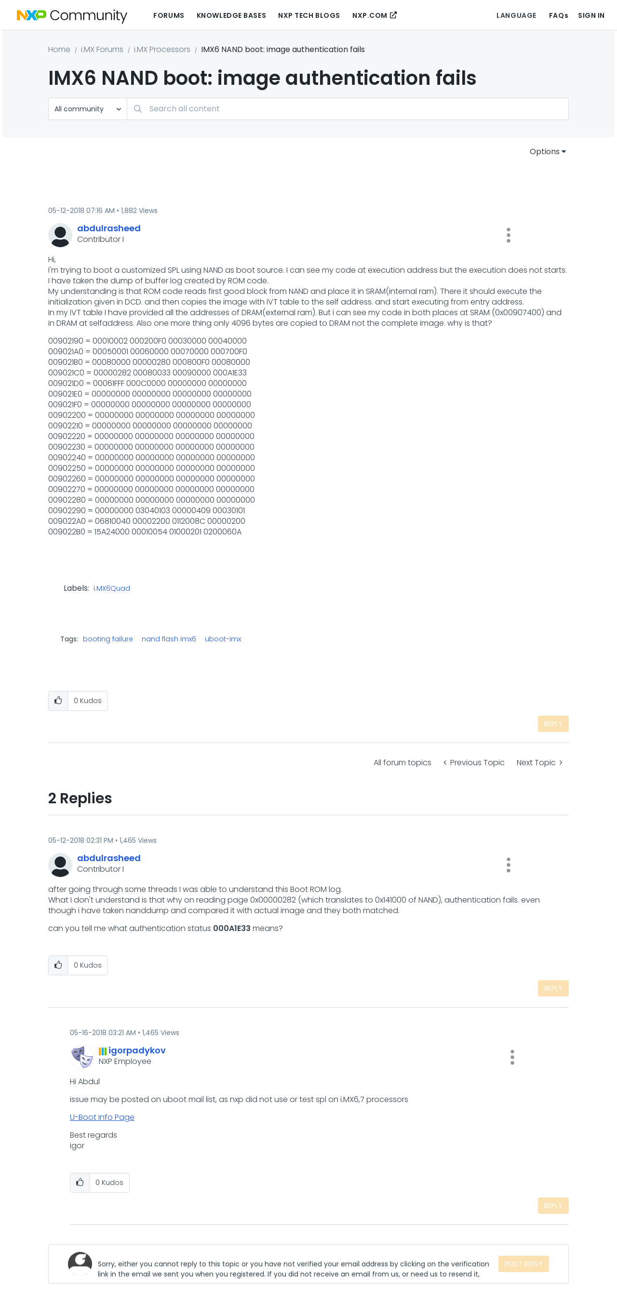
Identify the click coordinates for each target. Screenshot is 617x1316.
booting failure (108, 639)
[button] (508, 235)
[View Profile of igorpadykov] (137, 1050)
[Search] (348, 108)
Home (59, 49)
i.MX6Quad (112, 589)
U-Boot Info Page (102, 1117)
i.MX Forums (102, 49)
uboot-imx (223, 639)
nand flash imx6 (169, 639)
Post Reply (524, 1264)
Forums (168, 15)
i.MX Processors (162, 49)
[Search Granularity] (88, 109)
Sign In (591, 15)
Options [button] (545, 151)
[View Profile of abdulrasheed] (109, 228)
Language (516, 15)
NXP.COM (370, 15)
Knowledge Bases (231, 15)
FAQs (558, 15)
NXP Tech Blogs (309, 15)
